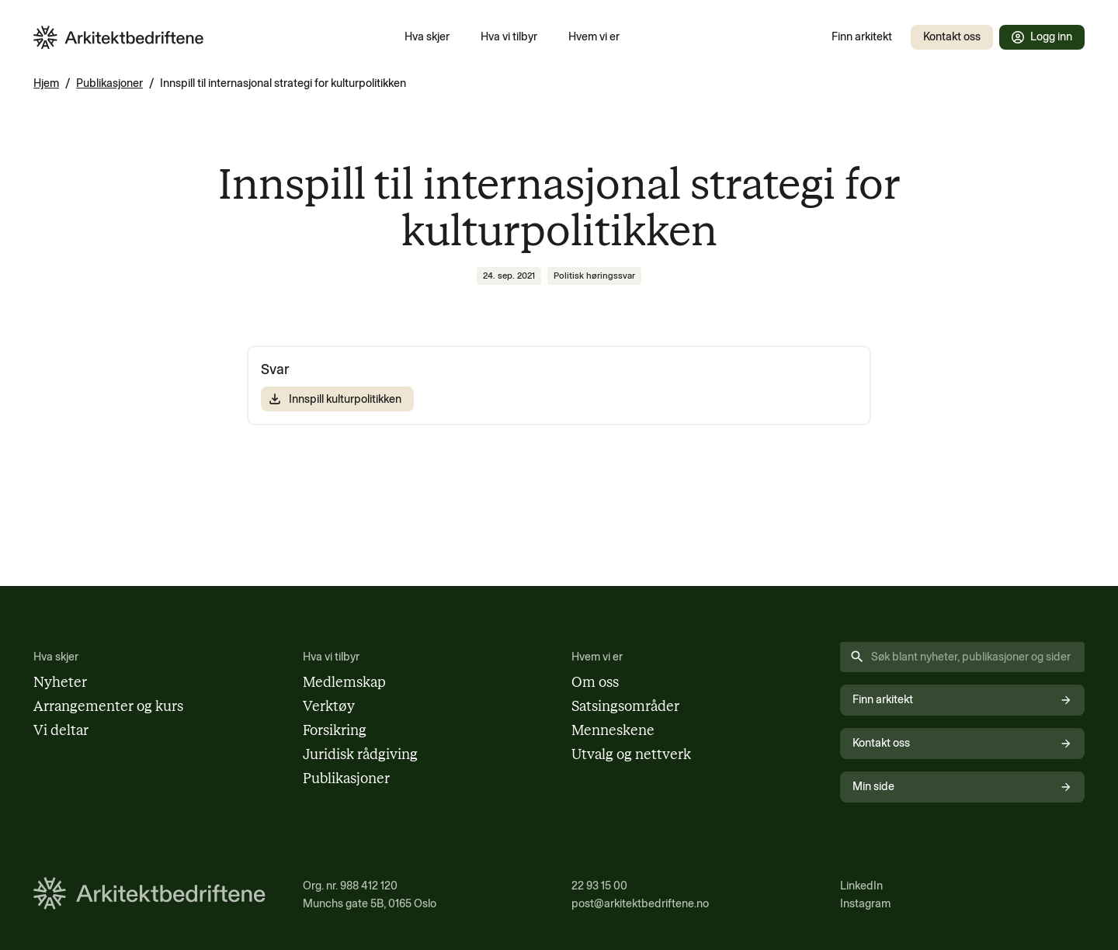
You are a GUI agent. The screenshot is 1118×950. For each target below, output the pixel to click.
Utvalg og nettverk (631, 754)
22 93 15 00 (599, 886)
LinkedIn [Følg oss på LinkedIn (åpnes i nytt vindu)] (861, 886)
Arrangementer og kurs (108, 706)
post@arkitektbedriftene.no (640, 903)
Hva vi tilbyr (509, 36)
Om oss (595, 682)
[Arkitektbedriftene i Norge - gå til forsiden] (118, 38)
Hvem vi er (594, 36)
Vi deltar (61, 730)
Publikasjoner (109, 83)
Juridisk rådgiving (360, 754)
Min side (961, 786)
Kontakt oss (952, 36)
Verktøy (329, 706)
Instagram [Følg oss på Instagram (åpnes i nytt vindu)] (865, 903)
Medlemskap (344, 682)
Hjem (46, 83)
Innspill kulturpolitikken (334, 399)
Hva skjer (427, 36)
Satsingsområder (625, 706)
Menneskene (612, 730)
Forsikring (334, 730)
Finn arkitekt (862, 36)
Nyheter (60, 682)
